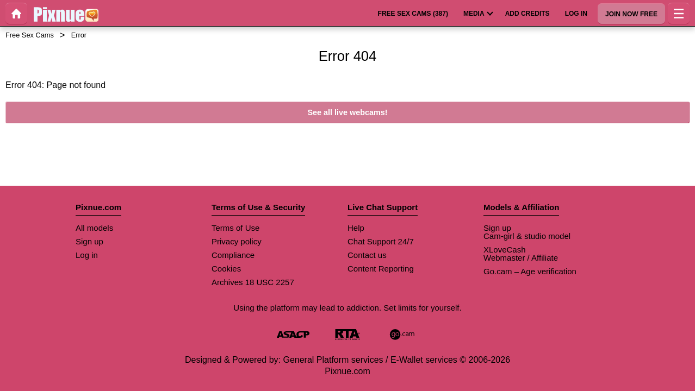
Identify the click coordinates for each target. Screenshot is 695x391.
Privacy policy (237, 241)
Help (356, 227)
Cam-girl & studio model (526, 236)
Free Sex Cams (29, 35)
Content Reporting (381, 268)
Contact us (367, 255)
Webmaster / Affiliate (520, 257)
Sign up (89, 241)
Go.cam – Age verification (529, 271)
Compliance (233, 255)
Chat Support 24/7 (381, 241)
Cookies (226, 268)
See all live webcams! (347, 112)
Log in (87, 255)
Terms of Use (235, 227)
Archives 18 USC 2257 (253, 282)
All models (94, 227)
